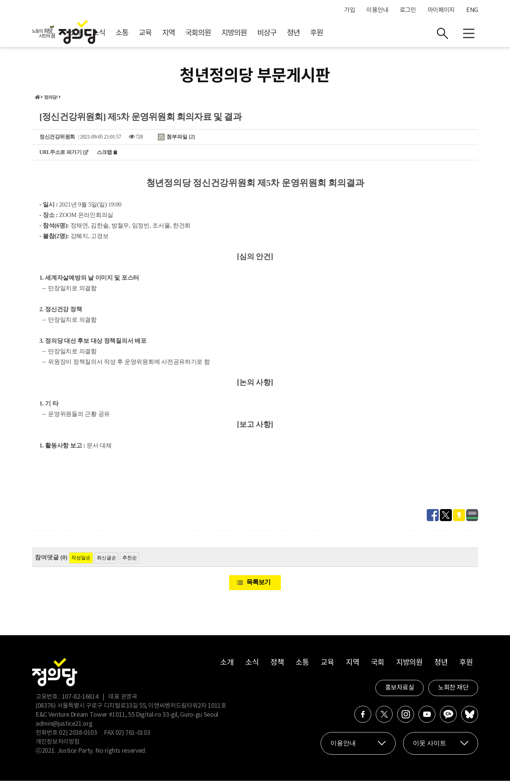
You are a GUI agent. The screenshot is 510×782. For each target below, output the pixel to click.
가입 (349, 10)
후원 (383, 34)
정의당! (51, 98)
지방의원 (301, 34)
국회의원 (265, 34)
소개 (142, 34)
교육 (212, 34)
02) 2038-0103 (78, 734)
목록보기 (258, 583)
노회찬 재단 (453, 689)
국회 (377, 664)
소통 (189, 34)
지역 (235, 34)
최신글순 (106, 559)
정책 (277, 664)
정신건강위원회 (57, 138)
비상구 (334, 34)
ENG (472, 10)
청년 (360, 34)
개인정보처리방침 (58, 743)
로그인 (408, 10)
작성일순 (81, 559)
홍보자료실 (399, 689)
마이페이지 (441, 10)
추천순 (129, 559)
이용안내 (377, 10)
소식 (165, 34)
